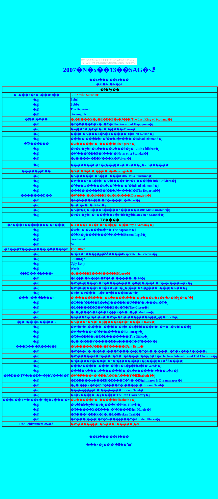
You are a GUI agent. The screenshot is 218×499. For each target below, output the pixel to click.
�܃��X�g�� (98, 444)
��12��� (99, 79)
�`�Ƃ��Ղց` (121, 444)
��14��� (119, 79)
